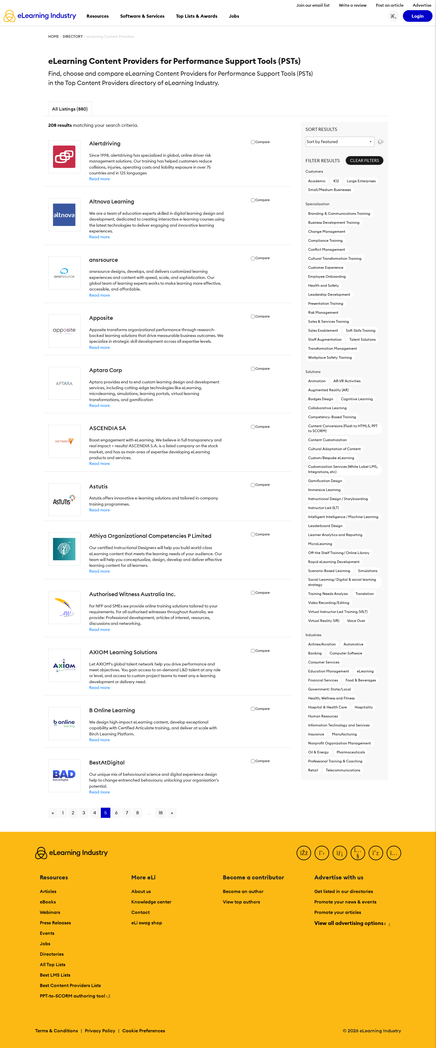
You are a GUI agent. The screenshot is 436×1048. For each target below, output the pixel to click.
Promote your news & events (345, 902)
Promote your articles (337, 912)
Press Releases (55, 923)
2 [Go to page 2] (73, 813)
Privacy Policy (100, 1030)
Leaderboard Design (325, 526)
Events (47, 933)
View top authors (241, 902)
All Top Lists (52, 964)
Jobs (45, 943)
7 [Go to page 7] (127, 813)
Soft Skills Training (361, 330)
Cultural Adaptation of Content (334, 449)
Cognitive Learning (357, 399)
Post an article (389, 5)
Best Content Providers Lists (70, 985)
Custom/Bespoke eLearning (331, 458)
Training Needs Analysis (328, 593)
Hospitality (364, 707)
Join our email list (313, 5)
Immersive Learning (324, 490)
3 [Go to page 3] (83, 813)
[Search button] (393, 16)
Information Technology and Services (338, 725)
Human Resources (323, 716)
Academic (317, 181)
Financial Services (323, 680)
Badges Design (320, 399)
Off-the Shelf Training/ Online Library (338, 553)
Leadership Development (329, 294)
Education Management (328, 671)
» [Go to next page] (172, 813)
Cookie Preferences (143, 1030)
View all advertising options (352, 923)
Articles (48, 891)
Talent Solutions (362, 339)
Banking (315, 653)
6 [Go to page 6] (116, 813)
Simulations (367, 571)
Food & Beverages (361, 680)
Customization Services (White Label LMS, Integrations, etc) (343, 469)
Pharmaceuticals (351, 752)
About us (141, 891)
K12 (336, 181)
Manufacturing (344, 734)
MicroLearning (320, 544)
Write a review (353, 5)
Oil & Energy (318, 752)
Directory (73, 36)
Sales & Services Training (328, 321)
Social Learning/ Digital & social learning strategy (342, 582)
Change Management (326, 231)
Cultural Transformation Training (335, 258)
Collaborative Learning (327, 408)
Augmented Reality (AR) (328, 390)
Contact (140, 912)
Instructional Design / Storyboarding (338, 499)
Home (53, 36)
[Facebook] (304, 853)
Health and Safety (323, 285)
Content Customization (327, 440)
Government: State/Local (329, 689)
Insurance (316, 734)
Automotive (353, 644)
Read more (99, 178)
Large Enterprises (361, 181)
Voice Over (356, 620)
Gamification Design (325, 481)
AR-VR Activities (346, 381)
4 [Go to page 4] (94, 813)
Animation (317, 381)
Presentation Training (325, 303)
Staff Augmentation (325, 339)
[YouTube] (358, 853)
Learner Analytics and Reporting (335, 535)
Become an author (243, 891)
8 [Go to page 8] (137, 813)
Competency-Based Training (332, 417)
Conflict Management (326, 249)
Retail (313, 770)
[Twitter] (322, 853)
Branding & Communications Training (339, 213)
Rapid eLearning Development (334, 562)
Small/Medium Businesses (329, 189)
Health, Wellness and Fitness (331, 698)
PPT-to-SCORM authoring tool (75, 996)
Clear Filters (364, 160)
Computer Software (346, 653)
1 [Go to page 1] (63, 813)
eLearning (365, 671)
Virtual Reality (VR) (323, 620)
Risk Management (323, 312)
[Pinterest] (376, 853)
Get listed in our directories (343, 891)
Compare (262, 142)
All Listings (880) (70, 109)
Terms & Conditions (56, 1030)
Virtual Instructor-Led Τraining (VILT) (337, 611)
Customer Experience (325, 267)
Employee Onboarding (327, 276)
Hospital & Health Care (327, 707)
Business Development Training (334, 222)
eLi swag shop (146, 923)
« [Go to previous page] (53, 813)
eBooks (48, 902)
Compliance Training (325, 240)
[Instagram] (394, 853)
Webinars (50, 912)
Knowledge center (151, 902)
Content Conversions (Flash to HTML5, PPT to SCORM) (343, 428)
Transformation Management (332, 348)
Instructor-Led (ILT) (323, 508)
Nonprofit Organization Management (339, 743)
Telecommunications (343, 770)
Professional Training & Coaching (335, 761)
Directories (52, 954)
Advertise (422, 5)
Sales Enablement (323, 330)
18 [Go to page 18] (161, 813)
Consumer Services (323, 662)
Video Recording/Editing (328, 602)
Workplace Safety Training (330, 357)
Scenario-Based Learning (329, 571)
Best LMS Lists (55, 975)
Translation (365, 593)
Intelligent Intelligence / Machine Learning (343, 517)
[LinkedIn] (340, 853)
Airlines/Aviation (322, 644)
